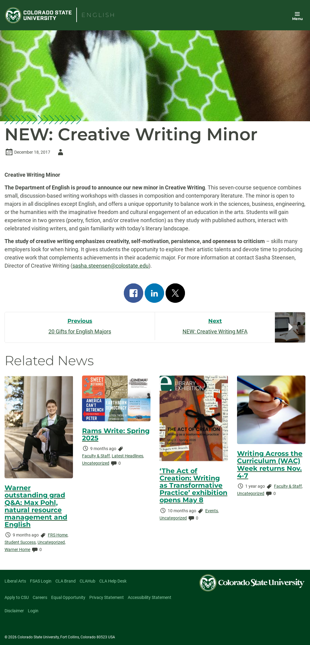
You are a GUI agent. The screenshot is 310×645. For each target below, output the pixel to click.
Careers (40, 597)
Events (211, 510)
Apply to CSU (17, 597)
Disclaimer (14, 610)
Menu (297, 18)
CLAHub (87, 581)
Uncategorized (51, 542)
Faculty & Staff (96, 455)
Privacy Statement (106, 597)
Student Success (20, 542)
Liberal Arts (15, 581)
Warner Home (17, 549)
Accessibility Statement (149, 597)
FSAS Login (40, 581)
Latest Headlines (127, 455)
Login (33, 610)
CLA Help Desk (113, 581)
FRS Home (58, 535)
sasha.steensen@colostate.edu (110, 265)
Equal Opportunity (68, 597)
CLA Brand (65, 581)
